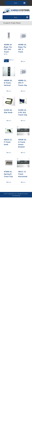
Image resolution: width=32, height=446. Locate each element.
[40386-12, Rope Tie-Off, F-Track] (23, 36)
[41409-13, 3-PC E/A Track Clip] (23, 101)
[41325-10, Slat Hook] (9, 101)
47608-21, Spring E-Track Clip (8, 174)
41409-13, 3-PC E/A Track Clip (22, 112)
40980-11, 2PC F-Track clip (22, 83)
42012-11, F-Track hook (8, 142)
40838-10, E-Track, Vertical (8, 83)
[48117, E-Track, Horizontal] (23, 163)
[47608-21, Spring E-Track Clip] (9, 163)
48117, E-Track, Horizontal (22, 174)
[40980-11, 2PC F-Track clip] (23, 71)
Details (12, 60)
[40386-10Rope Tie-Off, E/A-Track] (9, 36)
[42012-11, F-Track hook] (9, 131)
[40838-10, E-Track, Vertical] (9, 71)
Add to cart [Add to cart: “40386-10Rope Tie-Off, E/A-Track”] (6, 60)
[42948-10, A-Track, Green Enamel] (23, 131)
